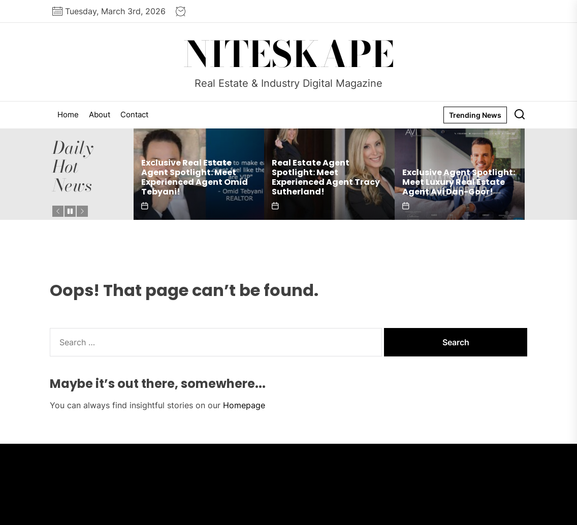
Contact (134, 114)
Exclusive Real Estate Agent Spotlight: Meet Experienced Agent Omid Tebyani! (194, 177)
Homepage (244, 405)
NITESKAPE (288, 54)
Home (68, 114)
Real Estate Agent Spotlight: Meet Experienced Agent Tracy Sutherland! (326, 177)
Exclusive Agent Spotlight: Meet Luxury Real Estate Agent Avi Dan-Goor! (458, 182)
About (99, 114)
